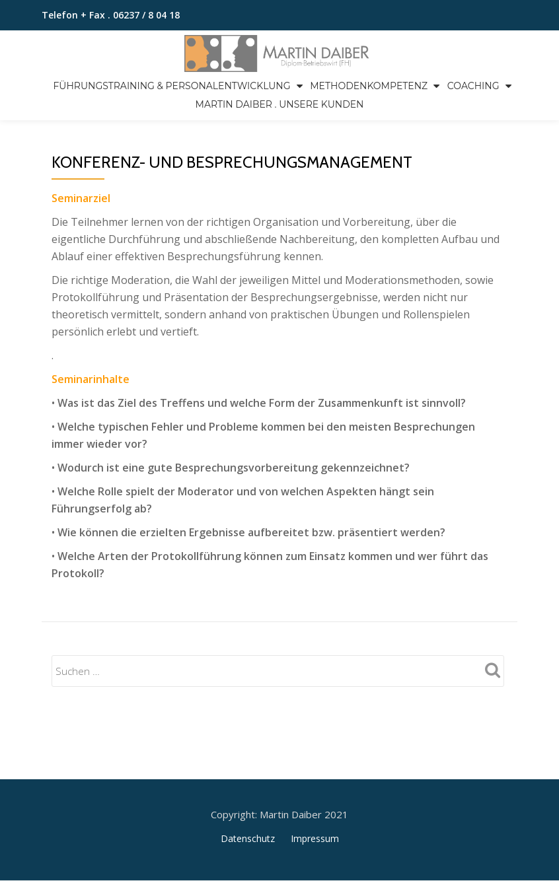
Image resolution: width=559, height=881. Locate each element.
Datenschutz (248, 783)
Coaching (473, 86)
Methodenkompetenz (369, 86)
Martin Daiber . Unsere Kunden (280, 104)
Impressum (315, 783)
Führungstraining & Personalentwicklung (171, 86)
